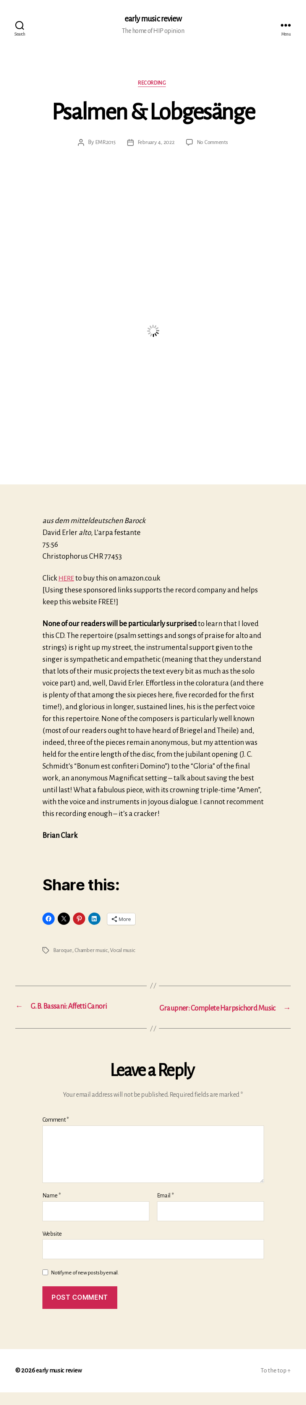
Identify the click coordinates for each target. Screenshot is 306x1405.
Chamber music (93, 952)
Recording (153, 84)
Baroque (63, 952)
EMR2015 (104, 144)
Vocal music (127, 952)
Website (52, 1246)
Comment (55, 1133)
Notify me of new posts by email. (84, 1285)
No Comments (213, 144)
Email (165, 1208)
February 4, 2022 (155, 144)
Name (51, 1208)
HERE (67, 580)
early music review (152, 19)
